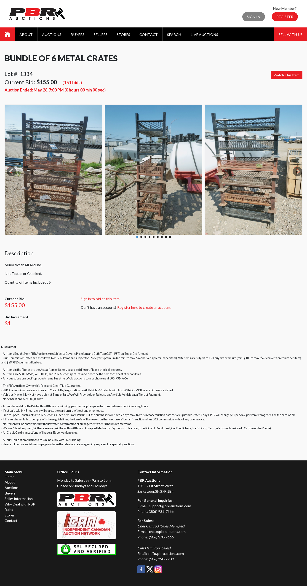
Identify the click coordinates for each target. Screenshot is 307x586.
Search (174, 34)
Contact (148, 34)
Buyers (77, 34)
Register (284, 16)
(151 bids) (72, 82)
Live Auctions (204, 34)
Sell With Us (290, 34)
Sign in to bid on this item (100, 298)
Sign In (253, 16)
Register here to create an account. (144, 307)
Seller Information (19, 498)
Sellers (100, 34)
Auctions (51, 34)
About (26, 34)
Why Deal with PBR (20, 504)
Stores (123, 34)
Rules (9, 509)
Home (9, 476)
